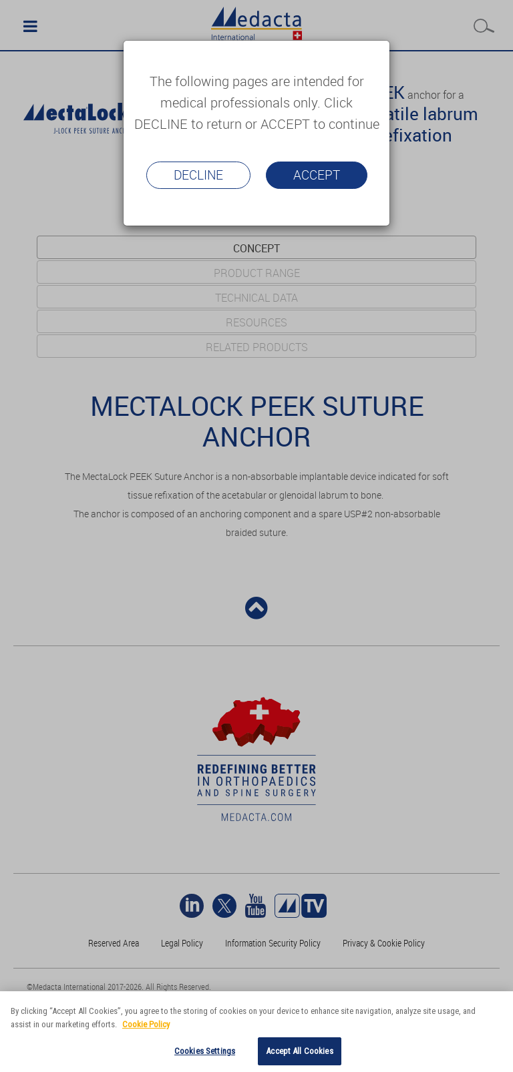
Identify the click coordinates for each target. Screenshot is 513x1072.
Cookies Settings (204, 1051)
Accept (316, 175)
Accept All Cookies (299, 1051)
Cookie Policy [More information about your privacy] (146, 1024)
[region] (256, 1031)
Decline (198, 175)
